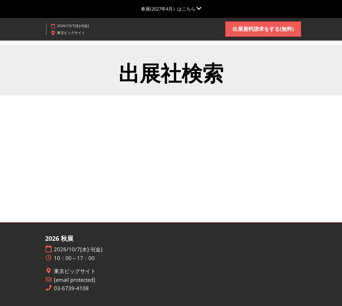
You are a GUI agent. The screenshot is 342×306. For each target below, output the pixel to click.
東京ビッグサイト (75, 271)
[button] (263, 29)
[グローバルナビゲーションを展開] (171, 9)
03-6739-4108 (71, 288)
